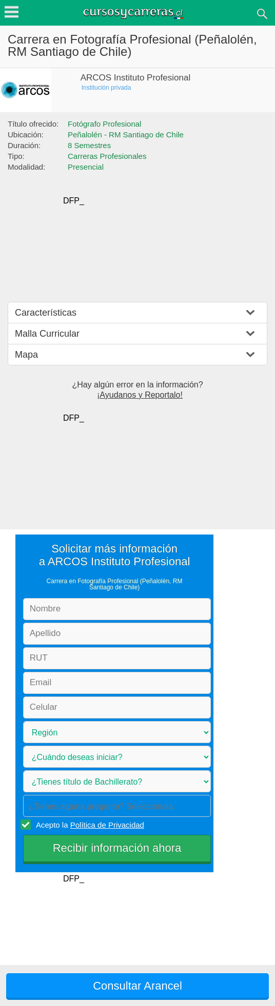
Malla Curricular (47, 334)
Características (45, 312)
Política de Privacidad (107, 824)
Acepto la (88, 824)
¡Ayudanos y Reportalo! (140, 395)
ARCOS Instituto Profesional (135, 77)
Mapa (26, 355)
